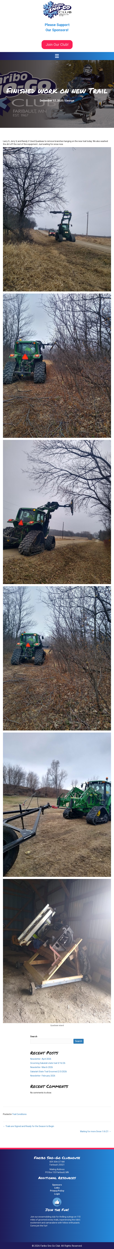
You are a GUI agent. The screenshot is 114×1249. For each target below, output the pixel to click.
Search (33, 1036)
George (69, 100)
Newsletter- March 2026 (41, 1067)
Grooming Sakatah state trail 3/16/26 (47, 1063)
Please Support (57, 25)
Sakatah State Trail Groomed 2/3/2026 (48, 1071)
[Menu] (57, 56)
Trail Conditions (19, 1114)
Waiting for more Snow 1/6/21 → (95, 1131)
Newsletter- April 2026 (40, 1059)
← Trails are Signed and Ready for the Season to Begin (28, 1126)
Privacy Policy (57, 1191)
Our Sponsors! (57, 30)
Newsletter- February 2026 (42, 1076)
